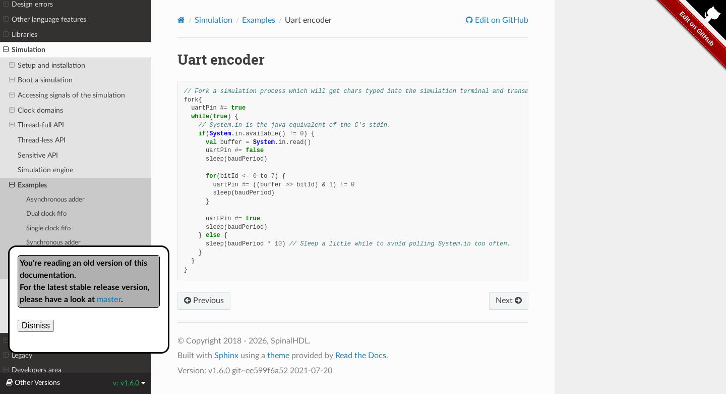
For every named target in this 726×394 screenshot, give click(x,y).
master (109, 300)
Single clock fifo (48, 228)
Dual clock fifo (46, 214)
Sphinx (226, 356)
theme (278, 356)
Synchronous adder (53, 242)
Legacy (17, 355)
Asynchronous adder (55, 199)
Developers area (32, 370)
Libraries (20, 34)
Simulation (24, 50)
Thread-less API (42, 140)
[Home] (181, 20)
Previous (204, 301)
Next (509, 301)
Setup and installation (47, 65)
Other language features (44, 19)
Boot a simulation (41, 80)
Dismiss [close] (36, 325)
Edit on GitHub (500, 20)
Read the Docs (360, 356)
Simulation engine (45, 170)
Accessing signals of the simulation (67, 95)
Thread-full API (36, 125)
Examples (28, 185)
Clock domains (36, 110)
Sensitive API (38, 155)
